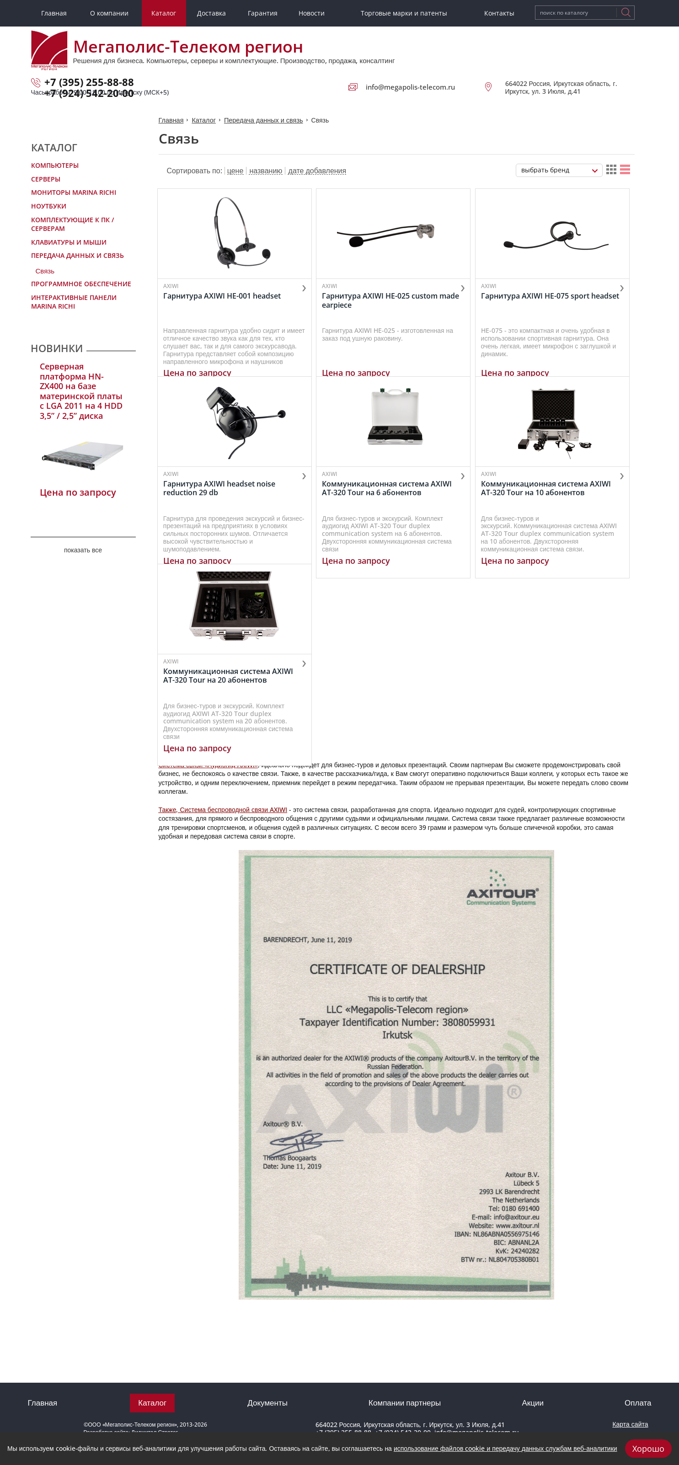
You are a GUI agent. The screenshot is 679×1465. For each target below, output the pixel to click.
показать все (83, 549)
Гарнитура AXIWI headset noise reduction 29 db (221, 508)
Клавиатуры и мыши (69, 242)
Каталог (202, 119)
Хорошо (648, 1448)
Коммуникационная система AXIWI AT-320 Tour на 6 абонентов (389, 508)
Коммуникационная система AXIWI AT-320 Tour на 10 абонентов (550, 508)
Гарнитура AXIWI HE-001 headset (223, 295)
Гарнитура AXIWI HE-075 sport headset (554, 295)
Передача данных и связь (77, 255)
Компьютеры (55, 165)
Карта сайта (630, 1424)
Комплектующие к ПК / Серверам (72, 224)
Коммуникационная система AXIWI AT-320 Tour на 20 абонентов (229, 715)
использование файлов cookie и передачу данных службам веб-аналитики (505, 1448)
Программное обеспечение (81, 283)
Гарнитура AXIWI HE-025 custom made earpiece (393, 300)
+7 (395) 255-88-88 (89, 81)
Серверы (45, 179)
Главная (171, 119)
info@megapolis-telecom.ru (410, 86)
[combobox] (559, 169)
